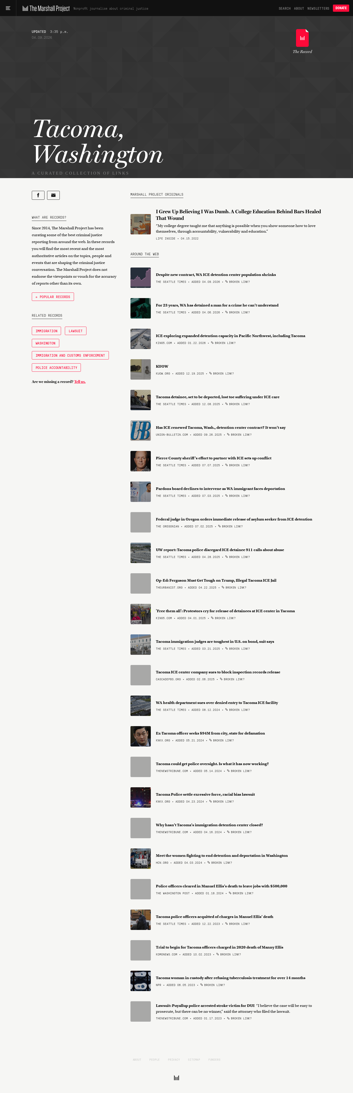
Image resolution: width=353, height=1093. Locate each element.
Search (285, 8)
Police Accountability (56, 367)
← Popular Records (53, 296)
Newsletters (318, 8)
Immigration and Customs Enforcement (70, 355)
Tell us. (80, 381)
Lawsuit (76, 330)
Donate (341, 8)
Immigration (46, 330)
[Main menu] (8, 8)
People (154, 1059)
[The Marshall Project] (44, 8)
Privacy (174, 1059)
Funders (214, 1059)
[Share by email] (53, 195)
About (299, 8)
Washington (45, 343)
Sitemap (194, 1059)
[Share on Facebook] (38, 195)
